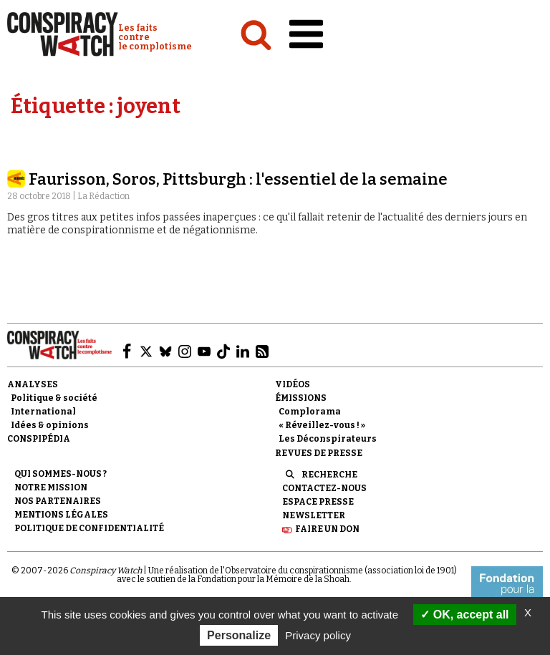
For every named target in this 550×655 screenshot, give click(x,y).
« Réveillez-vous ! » (322, 425)
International (43, 412)
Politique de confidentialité (89, 528)
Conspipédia (38, 439)
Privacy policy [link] (318, 635)
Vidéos (292, 384)
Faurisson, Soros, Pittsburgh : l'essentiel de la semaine (238, 179)
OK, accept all (464, 614)
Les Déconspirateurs (328, 439)
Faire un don (327, 529)
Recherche (329, 475)
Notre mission (50, 487)
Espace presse (318, 502)
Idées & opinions (50, 425)
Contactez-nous (324, 488)
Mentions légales (61, 515)
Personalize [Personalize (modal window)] (239, 635)
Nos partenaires (57, 501)
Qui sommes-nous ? (60, 474)
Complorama (310, 412)
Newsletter (313, 515)
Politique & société (54, 398)
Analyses (32, 384)
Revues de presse (318, 453)
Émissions (301, 398)
